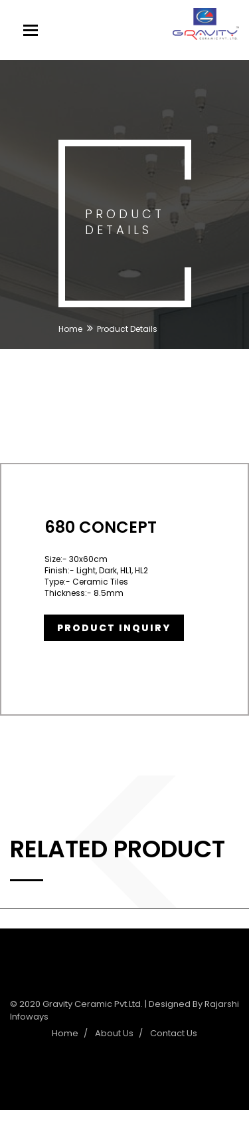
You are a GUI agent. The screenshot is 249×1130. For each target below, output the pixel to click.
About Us (114, 1033)
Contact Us (173, 1033)
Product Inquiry (114, 628)
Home (70, 329)
